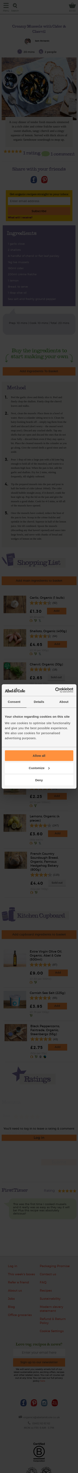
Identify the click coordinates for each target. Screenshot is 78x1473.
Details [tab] (39, 701)
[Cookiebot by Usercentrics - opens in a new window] (55, 690)
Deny (39, 780)
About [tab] (63, 701)
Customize (39, 768)
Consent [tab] (14, 701)
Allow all (39, 755)
